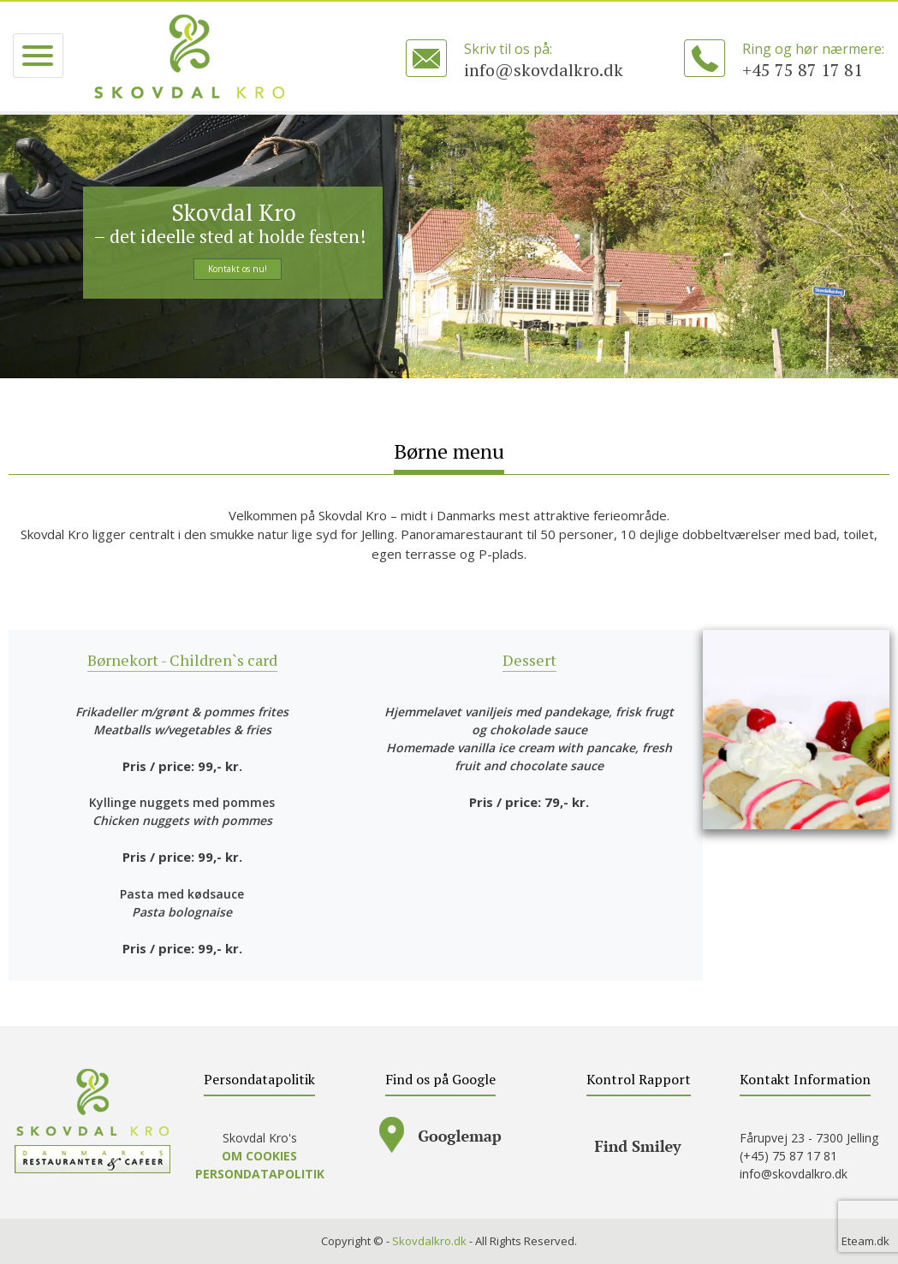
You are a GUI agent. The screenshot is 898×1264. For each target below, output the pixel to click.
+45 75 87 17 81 (802, 69)
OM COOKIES (259, 1156)
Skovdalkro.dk (429, 1241)
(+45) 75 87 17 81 (788, 1156)
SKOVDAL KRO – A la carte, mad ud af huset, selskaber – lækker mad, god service (189, 56)
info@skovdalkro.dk (543, 69)
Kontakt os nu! (237, 269)
